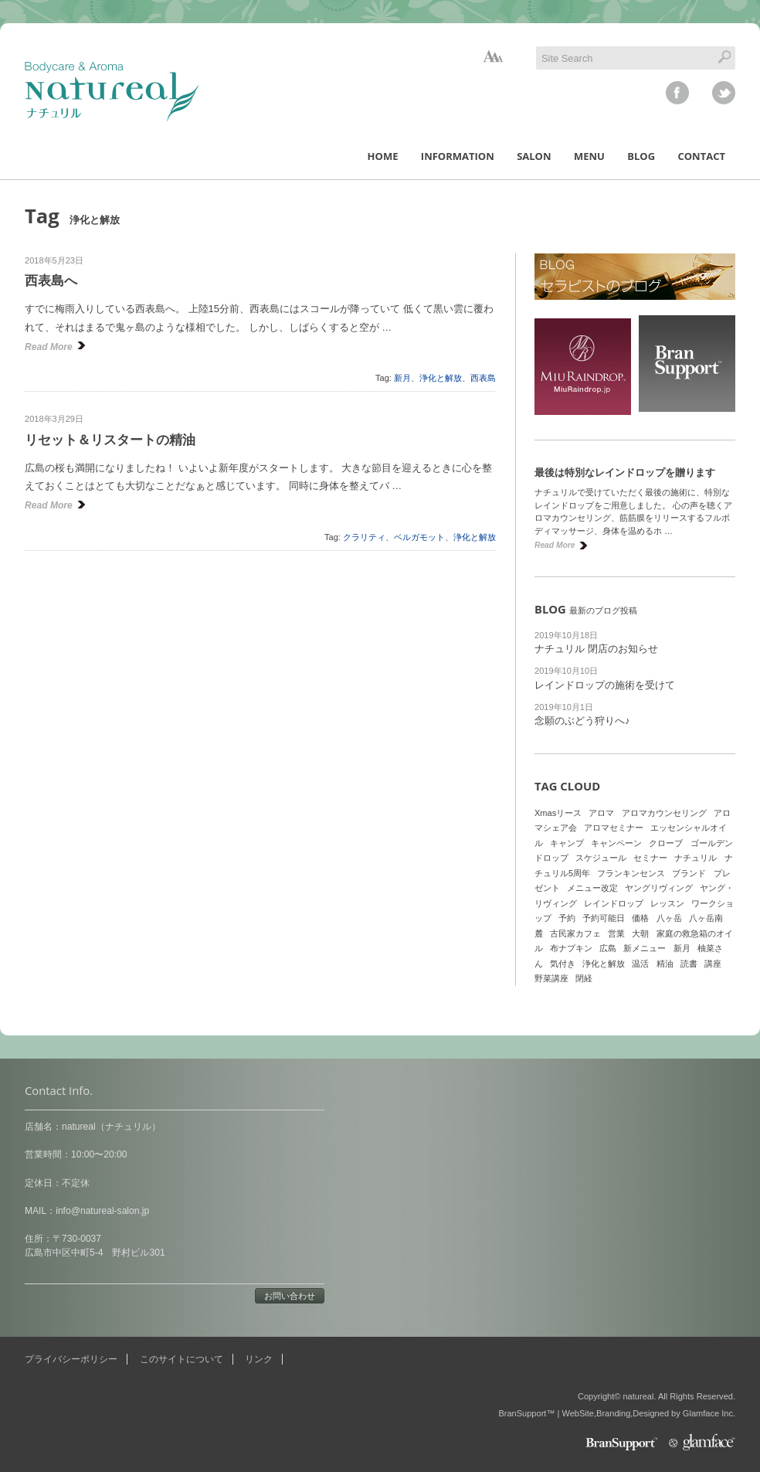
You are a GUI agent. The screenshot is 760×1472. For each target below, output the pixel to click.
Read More (49, 347)
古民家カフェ (575, 933)
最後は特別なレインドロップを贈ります (624, 472)
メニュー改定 (592, 887)
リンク (259, 1359)
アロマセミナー (613, 827)
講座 (712, 963)
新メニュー (644, 948)
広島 (607, 948)
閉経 (583, 978)
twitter (723, 92)
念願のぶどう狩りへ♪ (582, 720)
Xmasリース (558, 813)
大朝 (640, 933)
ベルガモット (419, 537)
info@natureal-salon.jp (102, 1210)
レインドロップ (613, 903)
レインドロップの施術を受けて (604, 685)
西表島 (483, 377)
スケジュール (600, 857)
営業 (616, 933)
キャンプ (567, 843)
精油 (665, 963)
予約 (566, 918)
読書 (688, 963)
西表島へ (51, 281)
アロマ (601, 813)
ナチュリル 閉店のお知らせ (596, 648)
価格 (640, 918)
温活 (640, 963)
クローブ (666, 843)
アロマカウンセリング (664, 813)
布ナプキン (571, 948)
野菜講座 (551, 978)
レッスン (667, 903)
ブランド (689, 873)
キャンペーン (616, 843)
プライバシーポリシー (71, 1359)
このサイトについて (181, 1359)
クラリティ (364, 537)
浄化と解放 (440, 377)
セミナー (650, 857)
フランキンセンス (631, 873)
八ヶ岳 (669, 918)
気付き (562, 963)
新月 (402, 377)
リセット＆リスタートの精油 (110, 440)
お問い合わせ (289, 1295)
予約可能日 (603, 918)
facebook (677, 92)
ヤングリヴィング (659, 887)
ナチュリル (695, 857)
